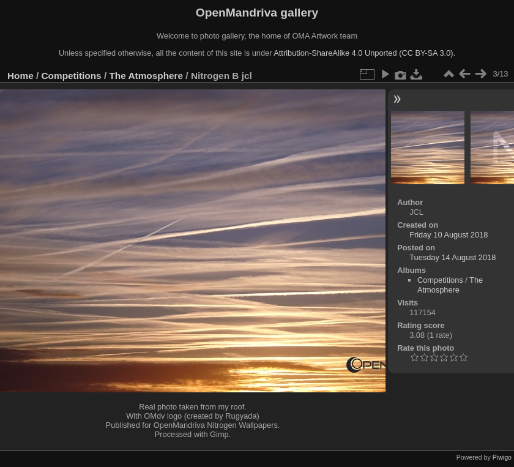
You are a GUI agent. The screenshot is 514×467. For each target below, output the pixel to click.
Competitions (72, 75)
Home (20, 75)
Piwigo (502, 457)
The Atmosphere (146, 75)
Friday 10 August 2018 (448, 234)
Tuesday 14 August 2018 (452, 257)
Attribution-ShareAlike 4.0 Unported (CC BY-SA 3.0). (364, 53)
